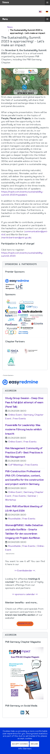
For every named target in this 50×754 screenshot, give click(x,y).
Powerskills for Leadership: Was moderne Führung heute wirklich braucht (23, 429)
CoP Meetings (15, 465)
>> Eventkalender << (25, 571)
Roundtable (14, 519)
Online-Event (15, 415)
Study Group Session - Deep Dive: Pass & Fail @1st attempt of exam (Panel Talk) (24, 402)
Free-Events (19, 419)
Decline (34, 744)
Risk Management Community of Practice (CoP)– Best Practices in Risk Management (24, 452)
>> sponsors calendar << (25, 594)
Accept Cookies (20, 744)
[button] (25, 264)
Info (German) (25, 749)
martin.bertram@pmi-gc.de (16, 238)
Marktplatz (25, 624)
